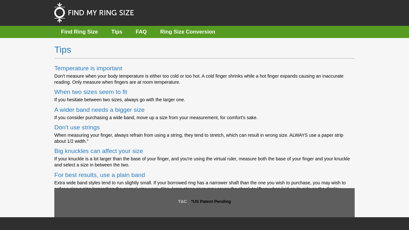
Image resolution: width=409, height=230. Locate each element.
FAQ (141, 32)
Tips (117, 32)
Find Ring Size (79, 32)
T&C (182, 201)
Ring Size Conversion (187, 32)
